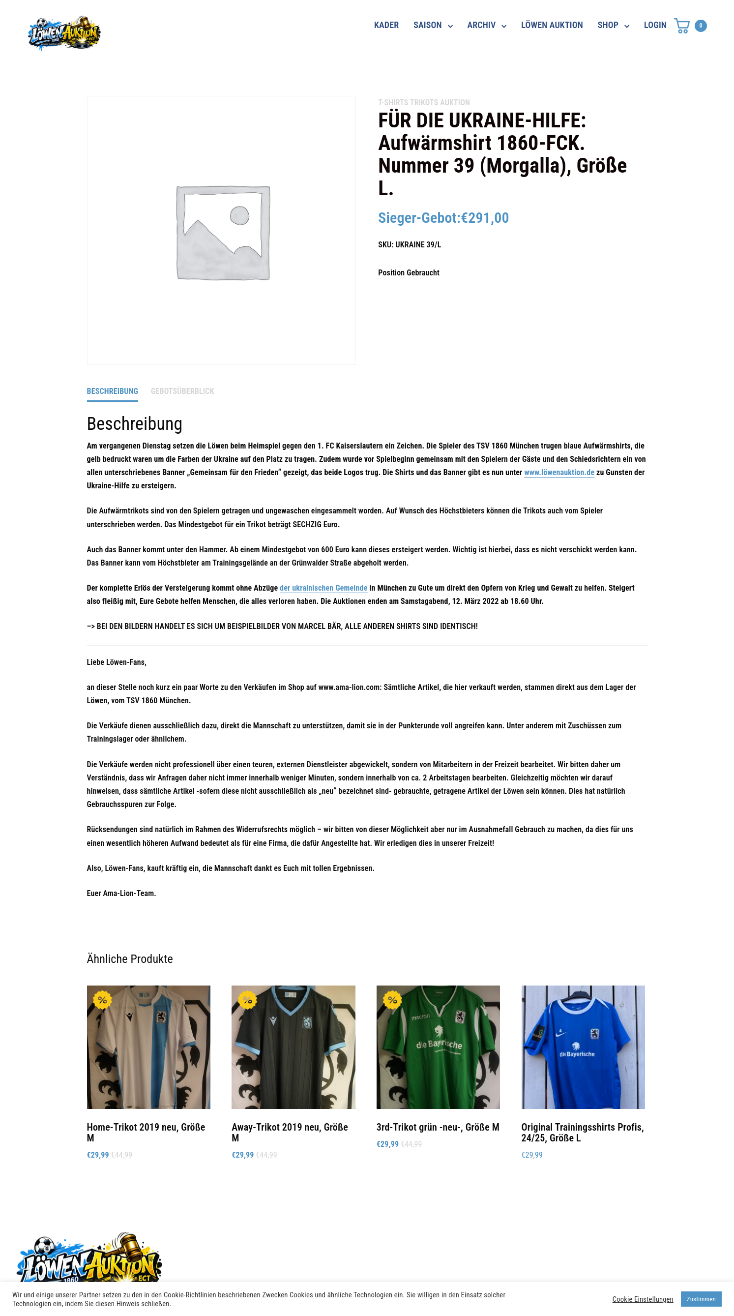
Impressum (514, 1261)
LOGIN (655, 25)
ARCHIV (482, 25)
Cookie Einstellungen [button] (643, 1299)
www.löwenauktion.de (559, 472)
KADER (386, 25)
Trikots (424, 102)
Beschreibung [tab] (113, 391)
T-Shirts (393, 102)
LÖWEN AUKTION (552, 25)
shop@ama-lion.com (293, 1261)
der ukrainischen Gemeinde (323, 588)
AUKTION (455, 102)
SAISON (427, 25)
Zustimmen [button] (701, 1299)
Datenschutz (517, 1243)
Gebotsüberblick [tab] (182, 391)
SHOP (608, 25)
